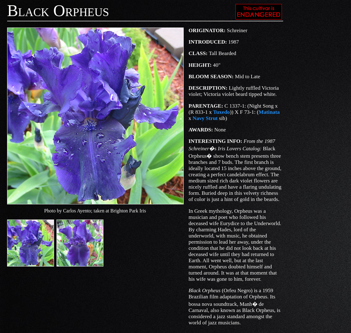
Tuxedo (221, 112)
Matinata (269, 112)
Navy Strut (205, 118)
